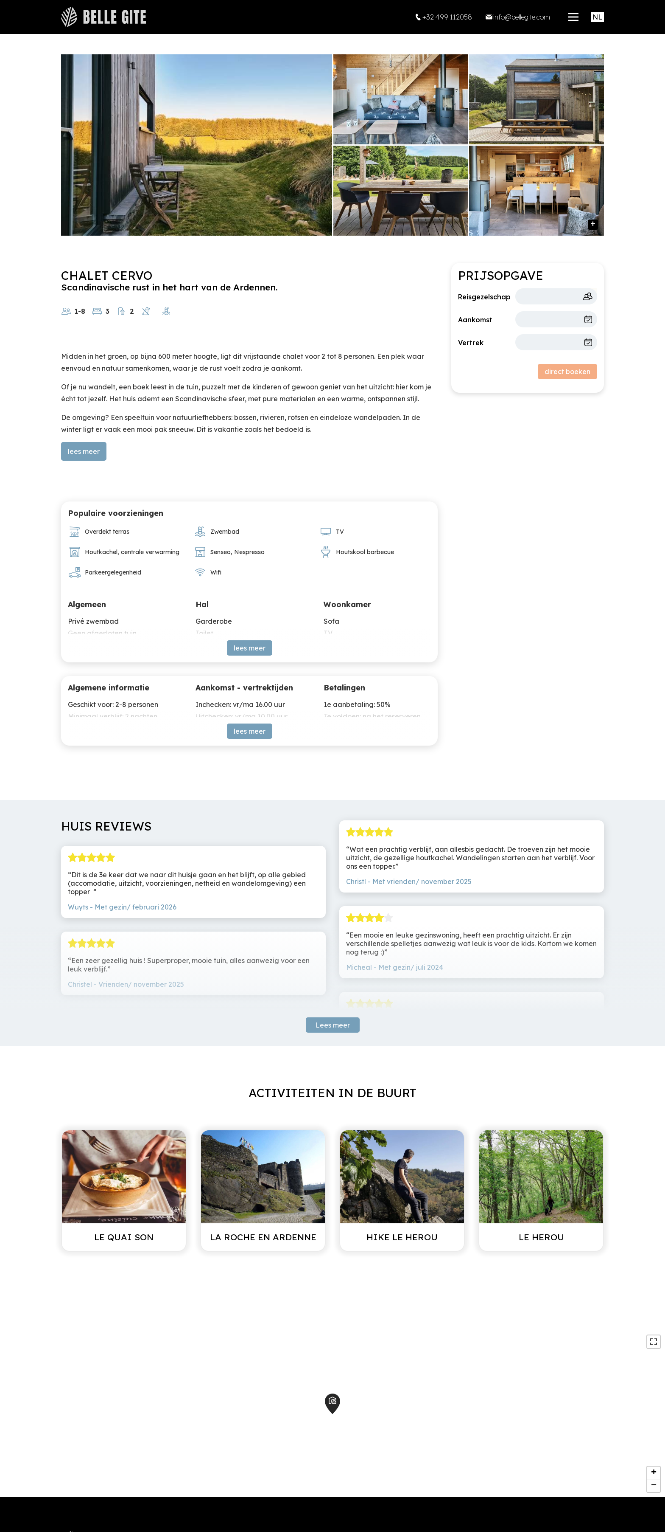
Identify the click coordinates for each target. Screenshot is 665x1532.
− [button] (654, 1485)
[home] (103, 17)
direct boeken (567, 371)
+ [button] (654, 1473)
